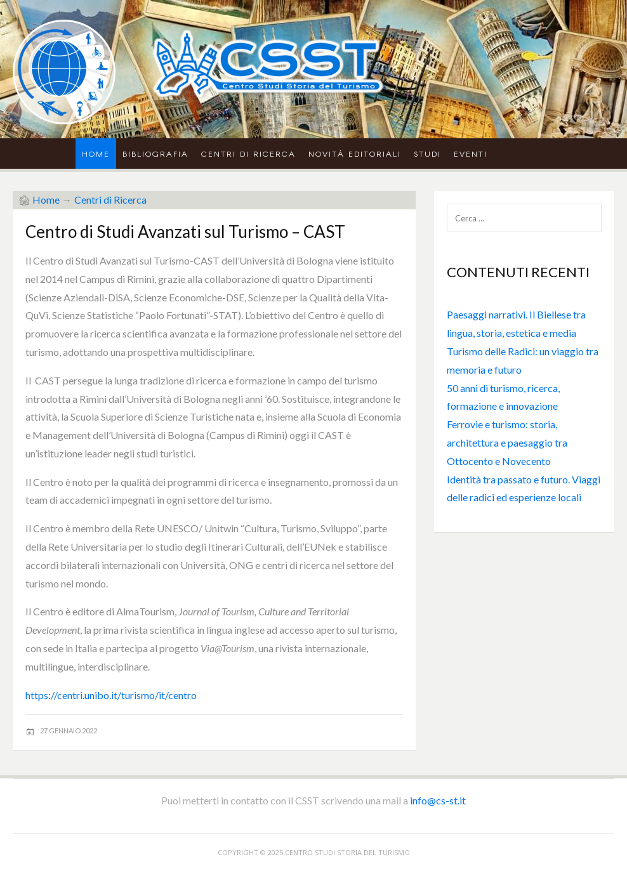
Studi (427, 153)
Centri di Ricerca (248, 153)
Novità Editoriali (354, 153)
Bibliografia (155, 153)
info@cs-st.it (438, 800)
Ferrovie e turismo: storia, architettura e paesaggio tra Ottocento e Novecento (507, 442)
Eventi (470, 153)
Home (96, 153)
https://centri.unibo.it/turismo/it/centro (111, 695)
